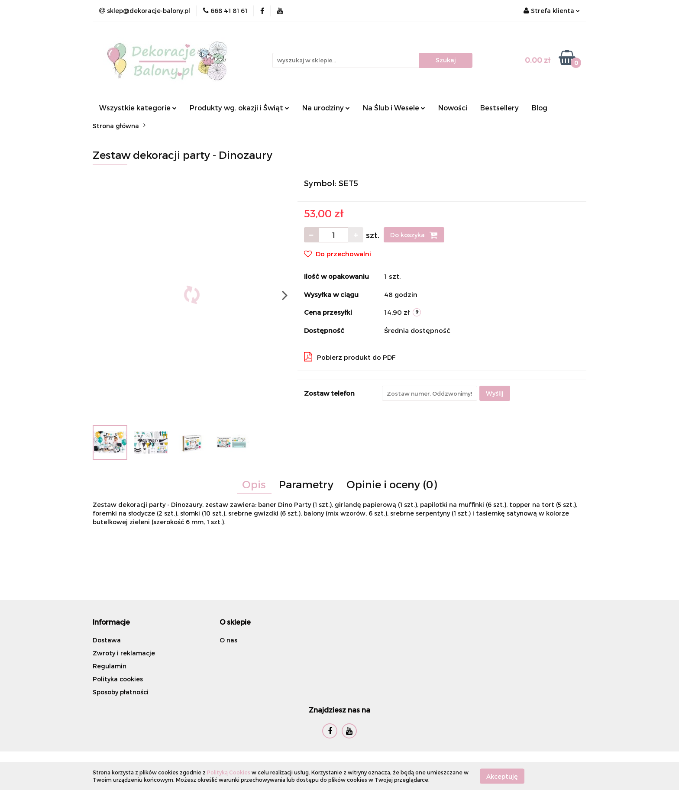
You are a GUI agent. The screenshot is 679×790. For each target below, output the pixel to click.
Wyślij (495, 393)
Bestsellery (499, 107)
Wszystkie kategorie (138, 107)
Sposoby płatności (121, 692)
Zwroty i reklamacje (124, 653)
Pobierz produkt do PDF (350, 356)
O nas (228, 640)
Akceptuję (502, 776)
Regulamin (109, 666)
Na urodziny (326, 107)
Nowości (452, 107)
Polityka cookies (118, 679)
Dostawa (107, 640)
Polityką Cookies (228, 772)
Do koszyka (414, 235)
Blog (539, 107)
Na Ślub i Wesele (394, 107)
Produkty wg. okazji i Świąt (239, 107)
